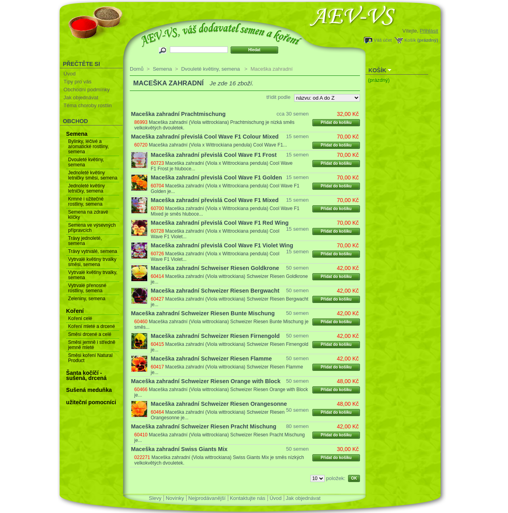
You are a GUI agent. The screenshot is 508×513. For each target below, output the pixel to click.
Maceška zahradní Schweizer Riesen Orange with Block (206, 381)
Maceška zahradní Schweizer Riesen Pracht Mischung (203, 426)
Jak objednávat (81, 97)
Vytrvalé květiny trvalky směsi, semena (92, 261)
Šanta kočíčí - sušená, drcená (86, 375)
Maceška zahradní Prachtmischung (178, 114)
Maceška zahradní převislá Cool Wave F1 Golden (216, 177)
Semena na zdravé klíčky (88, 214)
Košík (410, 39)
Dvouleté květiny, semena (86, 162)
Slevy (155, 498)
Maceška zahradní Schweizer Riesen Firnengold (215, 336)
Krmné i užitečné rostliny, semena (86, 201)
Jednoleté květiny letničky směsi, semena (92, 175)
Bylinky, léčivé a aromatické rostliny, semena (88, 146)
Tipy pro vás (77, 82)
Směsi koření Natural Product (90, 358)
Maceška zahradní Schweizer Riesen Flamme (211, 358)
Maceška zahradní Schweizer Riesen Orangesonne (219, 404)
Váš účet (383, 39)
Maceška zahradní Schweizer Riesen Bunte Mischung (203, 313)
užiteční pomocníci (91, 402)
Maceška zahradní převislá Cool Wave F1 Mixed (215, 200)
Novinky (174, 498)
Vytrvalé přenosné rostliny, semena (87, 288)
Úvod (69, 74)
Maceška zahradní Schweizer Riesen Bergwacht (215, 290)
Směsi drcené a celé (90, 334)
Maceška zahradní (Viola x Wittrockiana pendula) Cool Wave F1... (218, 145)
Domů (137, 69)
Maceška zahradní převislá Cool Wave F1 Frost (214, 155)
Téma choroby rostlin (88, 105)
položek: (335, 478)
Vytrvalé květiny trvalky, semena (92, 275)
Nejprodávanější (206, 498)
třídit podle (278, 97)
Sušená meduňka (89, 390)
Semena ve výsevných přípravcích (92, 227)
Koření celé (80, 318)
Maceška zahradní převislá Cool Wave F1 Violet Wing (222, 245)
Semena (77, 134)
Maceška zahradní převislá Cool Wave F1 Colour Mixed (205, 136)
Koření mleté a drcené (91, 326)
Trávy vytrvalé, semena (92, 251)
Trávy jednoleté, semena (85, 240)
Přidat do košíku (336, 122)
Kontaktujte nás (248, 498)
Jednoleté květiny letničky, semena (86, 188)
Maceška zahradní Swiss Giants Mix (179, 449)
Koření (75, 311)
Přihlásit (429, 31)
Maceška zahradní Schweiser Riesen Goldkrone (215, 268)
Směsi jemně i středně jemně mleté (91, 344)
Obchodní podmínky (87, 90)
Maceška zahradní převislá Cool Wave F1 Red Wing (220, 223)
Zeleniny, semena (87, 298)
